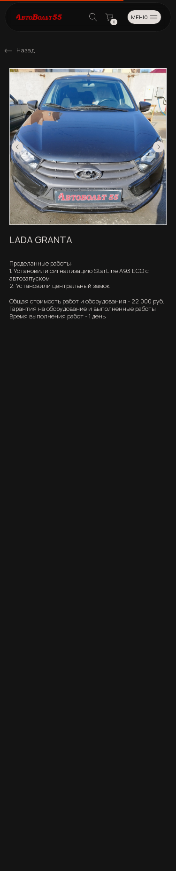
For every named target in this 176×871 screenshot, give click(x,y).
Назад (25, 50)
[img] (8, 50)
